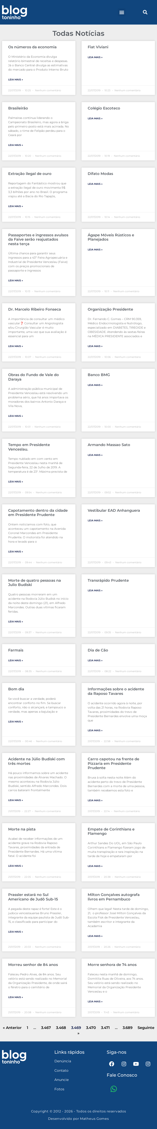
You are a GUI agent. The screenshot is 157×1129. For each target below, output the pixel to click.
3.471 (105, 1027)
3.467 (46, 1027)
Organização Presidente (110, 309)
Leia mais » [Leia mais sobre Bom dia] (15, 721)
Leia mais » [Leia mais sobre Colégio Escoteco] (95, 118)
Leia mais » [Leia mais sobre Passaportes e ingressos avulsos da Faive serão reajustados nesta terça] (15, 280)
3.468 (61, 1027)
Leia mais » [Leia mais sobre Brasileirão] (15, 144)
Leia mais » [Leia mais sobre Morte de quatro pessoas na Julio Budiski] (15, 621)
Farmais (15, 650)
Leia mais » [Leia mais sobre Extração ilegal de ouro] (15, 206)
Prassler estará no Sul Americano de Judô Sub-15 (33, 896)
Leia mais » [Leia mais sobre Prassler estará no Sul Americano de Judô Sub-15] (15, 931)
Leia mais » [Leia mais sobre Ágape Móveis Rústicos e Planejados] (95, 249)
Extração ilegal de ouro (30, 173)
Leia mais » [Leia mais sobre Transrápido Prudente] (95, 590)
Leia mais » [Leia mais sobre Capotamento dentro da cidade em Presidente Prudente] (15, 551)
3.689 (127, 1027)
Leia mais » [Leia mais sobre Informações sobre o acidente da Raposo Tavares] (95, 730)
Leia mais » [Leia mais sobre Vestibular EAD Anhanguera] (95, 520)
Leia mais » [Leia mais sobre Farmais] (15, 660)
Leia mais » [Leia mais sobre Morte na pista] (15, 865)
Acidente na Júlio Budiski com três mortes (36, 761)
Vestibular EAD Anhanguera (114, 510)
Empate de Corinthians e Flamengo (111, 831)
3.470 (91, 1027)
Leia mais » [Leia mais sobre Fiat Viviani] (95, 57)
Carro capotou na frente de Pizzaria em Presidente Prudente (113, 763)
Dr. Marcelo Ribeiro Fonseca (34, 309)
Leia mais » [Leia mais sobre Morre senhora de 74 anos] (95, 1001)
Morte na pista (22, 829)
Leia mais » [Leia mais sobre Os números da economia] (15, 79)
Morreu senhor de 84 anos (33, 964)
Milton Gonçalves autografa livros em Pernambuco (114, 896)
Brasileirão (18, 108)
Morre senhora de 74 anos (112, 964)
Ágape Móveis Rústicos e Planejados (111, 237)
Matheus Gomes (94, 1119)
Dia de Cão (98, 650)
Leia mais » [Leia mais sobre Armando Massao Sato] (95, 454)
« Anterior (12, 1027)
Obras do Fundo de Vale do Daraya (33, 377)
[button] (122, 12)
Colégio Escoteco (104, 108)
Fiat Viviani (98, 47)
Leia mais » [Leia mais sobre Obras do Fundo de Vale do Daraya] (15, 415)
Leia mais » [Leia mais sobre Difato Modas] (95, 183)
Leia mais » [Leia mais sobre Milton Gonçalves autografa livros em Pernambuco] (95, 935)
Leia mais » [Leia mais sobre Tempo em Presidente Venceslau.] (15, 481)
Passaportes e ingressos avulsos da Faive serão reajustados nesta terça (38, 239)
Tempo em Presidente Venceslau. (29, 447)
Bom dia (16, 689)
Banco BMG (99, 375)
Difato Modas (100, 173)
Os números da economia (32, 47)
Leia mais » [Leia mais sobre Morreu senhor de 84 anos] (15, 997)
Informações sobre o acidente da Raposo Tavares (116, 691)
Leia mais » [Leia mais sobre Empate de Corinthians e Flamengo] (95, 866)
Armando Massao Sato (109, 445)
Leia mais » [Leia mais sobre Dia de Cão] (95, 660)
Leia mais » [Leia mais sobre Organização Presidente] (95, 346)
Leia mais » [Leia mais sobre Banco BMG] (95, 384)
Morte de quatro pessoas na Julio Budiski (34, 582)
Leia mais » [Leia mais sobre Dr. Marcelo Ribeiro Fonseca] (15, 346)
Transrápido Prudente (108, 580)
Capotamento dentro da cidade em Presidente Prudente (38, 512)
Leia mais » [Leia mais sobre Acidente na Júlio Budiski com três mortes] (15, 800)
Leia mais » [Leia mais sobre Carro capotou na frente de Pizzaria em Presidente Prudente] (95, 800)
